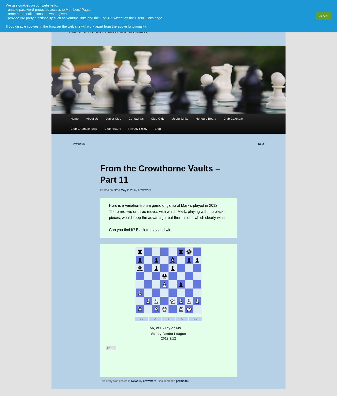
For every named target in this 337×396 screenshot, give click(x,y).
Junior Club (113, 118)
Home (74, 118)
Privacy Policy (137, 128)
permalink (182, 381)
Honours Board (206, 118)
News (135, 381)
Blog (158, 128)
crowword (144, 190)
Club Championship (83, 128)
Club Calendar (233, 118)
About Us (92, 118)
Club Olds (157, 118)
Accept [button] (323, 16)
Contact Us (136, 118)
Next (263, 144)
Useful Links (180, 118)
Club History (112, 128)
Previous (77, 144)
